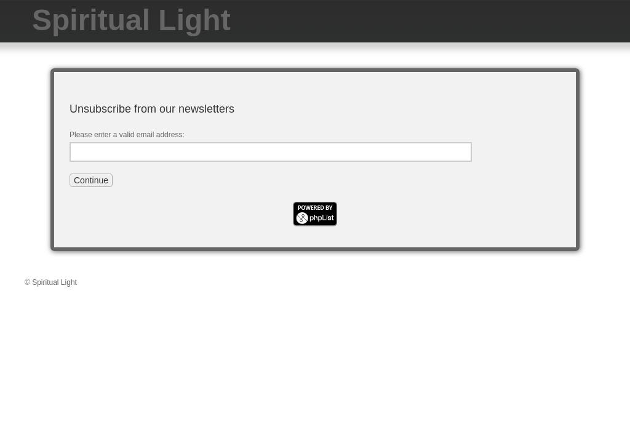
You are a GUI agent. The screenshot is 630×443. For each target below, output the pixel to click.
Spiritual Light (131, 20)
